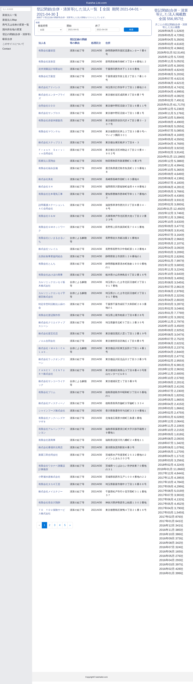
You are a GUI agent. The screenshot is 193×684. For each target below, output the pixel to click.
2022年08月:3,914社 (171, 230)
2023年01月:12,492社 (171, 208)
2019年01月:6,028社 (171, 417)
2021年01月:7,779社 (171, 312)
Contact (6, 48)
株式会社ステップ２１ (50, 142)
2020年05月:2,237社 (171, 347)
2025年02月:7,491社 (171, 100)
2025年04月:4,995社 (171, 91)
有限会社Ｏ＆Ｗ (46, 216)
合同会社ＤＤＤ (46, 105)
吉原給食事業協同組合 (50, 256)
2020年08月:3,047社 (171, 334)
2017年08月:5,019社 (171, 490)
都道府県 (43, 25)
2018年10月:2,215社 (171, 429)
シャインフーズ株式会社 (51, 410)
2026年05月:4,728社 (171, 35)
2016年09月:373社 (171, 538)
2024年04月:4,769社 (171, 143)
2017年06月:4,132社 (171, 499)
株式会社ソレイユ (48, 249)
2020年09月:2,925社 (171, 330)
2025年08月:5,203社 (171, 74)
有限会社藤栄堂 (46, 50)
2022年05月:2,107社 (171, 243)
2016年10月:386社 (171, 534)
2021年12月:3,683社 (171, 265)
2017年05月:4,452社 (171, 503)
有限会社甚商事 (46, 440)
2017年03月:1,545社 (171, 512)
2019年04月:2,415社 (171, 404)
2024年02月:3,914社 (171, 152)
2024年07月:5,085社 (171, 130)
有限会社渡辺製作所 (49, 315)
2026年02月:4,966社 (171, 48)
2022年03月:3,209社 (171, 252)
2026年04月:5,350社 (171, 39)
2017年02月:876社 (171, 516)
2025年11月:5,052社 (171, 61)
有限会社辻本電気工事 (50, 194)
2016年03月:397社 (171, 564)
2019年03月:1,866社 (171, 408)
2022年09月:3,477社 (171, 226)
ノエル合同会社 (46, 341)
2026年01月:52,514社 (171, 52)
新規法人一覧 (9, 15)
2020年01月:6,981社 (171, 365)
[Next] (70, 525)
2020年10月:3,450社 (171, 325)
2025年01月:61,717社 (171, 104)
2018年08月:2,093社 (171, 438)
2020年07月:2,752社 (171, 338)
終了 (97, 25)
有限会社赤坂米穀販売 (50, 120)
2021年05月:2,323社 (171, 295)
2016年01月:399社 (171, 573)
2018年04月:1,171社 (171, 456)
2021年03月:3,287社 (171, 304)
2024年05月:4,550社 (171, 139)
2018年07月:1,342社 (171, 443)
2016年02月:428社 (171, 568)
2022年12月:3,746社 (171, 213)
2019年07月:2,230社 (171, 390)
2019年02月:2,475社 (171, 412)
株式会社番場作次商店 (50, 447)
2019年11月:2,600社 (171, 373)
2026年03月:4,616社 (171, 43)
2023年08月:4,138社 (171, 178)
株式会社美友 (45, 179)
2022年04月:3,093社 (171, 247)
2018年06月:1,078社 (171, 447)
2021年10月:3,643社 (171, 273)
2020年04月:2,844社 (171, 351)
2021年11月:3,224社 (171, 269)
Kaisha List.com (96, 2)
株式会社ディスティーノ (51, 403)
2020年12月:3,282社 (171, 317)
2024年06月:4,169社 (171, 134)
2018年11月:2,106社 (171, 425)
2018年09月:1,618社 (171, 434)
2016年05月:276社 (171, 555)
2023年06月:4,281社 (171, 187)
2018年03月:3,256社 (171, 460)
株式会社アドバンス (49, 87)
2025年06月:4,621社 (171, 83)
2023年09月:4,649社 (171, 174)
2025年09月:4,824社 (171, 69)
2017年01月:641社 (171, 521)
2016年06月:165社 (171, 551)
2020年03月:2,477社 (171, 356)
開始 (69, 25)
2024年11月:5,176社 (171, 113)
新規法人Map (9, 20)
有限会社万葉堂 (46, 76)
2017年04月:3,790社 (171, 508)
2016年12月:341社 (171, 525)
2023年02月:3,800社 (171, 204)
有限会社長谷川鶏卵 (49, 502)
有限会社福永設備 (48, 168)
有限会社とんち (46, 263)
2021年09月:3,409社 (171, 278)
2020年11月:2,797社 (171, 321)
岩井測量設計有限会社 (50, 69)
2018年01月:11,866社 (171, 469)
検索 (131, 29)
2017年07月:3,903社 (171, 495)
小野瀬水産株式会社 (49, 476)
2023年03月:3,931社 (171, 200)
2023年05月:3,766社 (171, 191)
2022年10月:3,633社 (171, 221)
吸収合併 (7, 39)
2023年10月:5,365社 (171, 169)
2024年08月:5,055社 (171, 126)
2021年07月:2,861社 (171, 286)
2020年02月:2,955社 (171, 360)
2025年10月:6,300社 (171, 65)
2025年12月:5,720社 (171, 56)
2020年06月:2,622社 (171, 343)
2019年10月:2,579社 (171, 378)
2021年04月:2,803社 (171, 299)
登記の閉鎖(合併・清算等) (16, 34)
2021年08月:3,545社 (171, 282)
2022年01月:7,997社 (171, 260)
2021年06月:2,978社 (171, 291)
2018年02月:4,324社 (171, 464)
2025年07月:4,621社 (171, 78)
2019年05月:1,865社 (171, 399)
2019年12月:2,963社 (171, 369)
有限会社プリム (46, 392)
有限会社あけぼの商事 (50, 274)
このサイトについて (13, 44)
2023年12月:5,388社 (171, 161)
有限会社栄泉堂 (46, 61)
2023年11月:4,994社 (171, 165)
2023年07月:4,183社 (171, 182)
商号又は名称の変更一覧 (15, 24)
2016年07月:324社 (171, 547)
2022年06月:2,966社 (171, 239)
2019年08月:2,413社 (171, 386)
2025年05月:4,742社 (171, 87)
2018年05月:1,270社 (171, 451)
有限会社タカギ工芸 (49, 484)
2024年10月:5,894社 (171, 117)
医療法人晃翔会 (46, 161)
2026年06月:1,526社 (171, 30)
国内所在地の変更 (12, 29)
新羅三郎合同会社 (48, 454)
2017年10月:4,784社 (171, 482)
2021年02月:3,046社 (171, 308)
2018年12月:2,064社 (171, 421)
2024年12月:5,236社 (171, 108)
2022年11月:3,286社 (171, 217)
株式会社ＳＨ (45, 186)
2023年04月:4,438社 (171, 195)
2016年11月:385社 (171, 529)
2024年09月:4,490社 (171, 122)
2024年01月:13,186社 (171, 156)
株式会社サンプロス (49, 113)
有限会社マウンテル (49, 131)
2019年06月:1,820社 (171, 395)
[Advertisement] (16, 69)
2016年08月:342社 (171, 542)
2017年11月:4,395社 (171, 477)
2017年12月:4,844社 (171, 473)
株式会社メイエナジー (50, 491)
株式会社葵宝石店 (48, 333)
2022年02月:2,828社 (171, 256)
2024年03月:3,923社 (171, 148)
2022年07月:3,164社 (171, 234)
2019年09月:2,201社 (171, 382)
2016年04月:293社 (171, 560)
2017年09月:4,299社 (171, 486)
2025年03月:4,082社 (171, 95)
